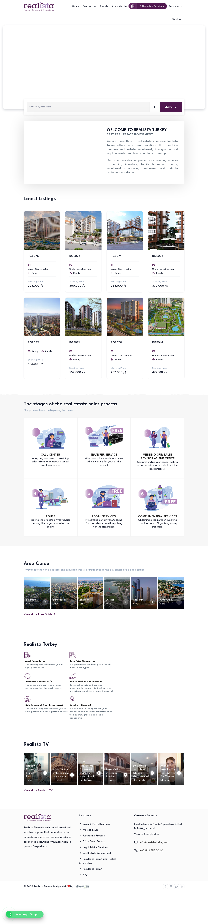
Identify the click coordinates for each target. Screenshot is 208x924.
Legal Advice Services (93, 847)
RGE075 (74, 256)
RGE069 (158, 342)
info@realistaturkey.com (154, 842)
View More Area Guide (40, 614)
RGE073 (157, 256)
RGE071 (74, 342)
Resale (104, 6)
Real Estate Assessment (95, 853)
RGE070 (116, 342)
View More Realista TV (40, 790)
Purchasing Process (92, 835)
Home (75, 6)
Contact (177, 19)
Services (174, 6)
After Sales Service (92, 841)
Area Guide (119, 6)
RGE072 (33, 342)
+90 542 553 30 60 (151, 850)
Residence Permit (90, 869)
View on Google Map (146, 834)
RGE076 (33, 256)
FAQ (83, 874)
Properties (89, 6)
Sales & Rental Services (94, 824)
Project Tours (88, 830)
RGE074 (116, 256)
